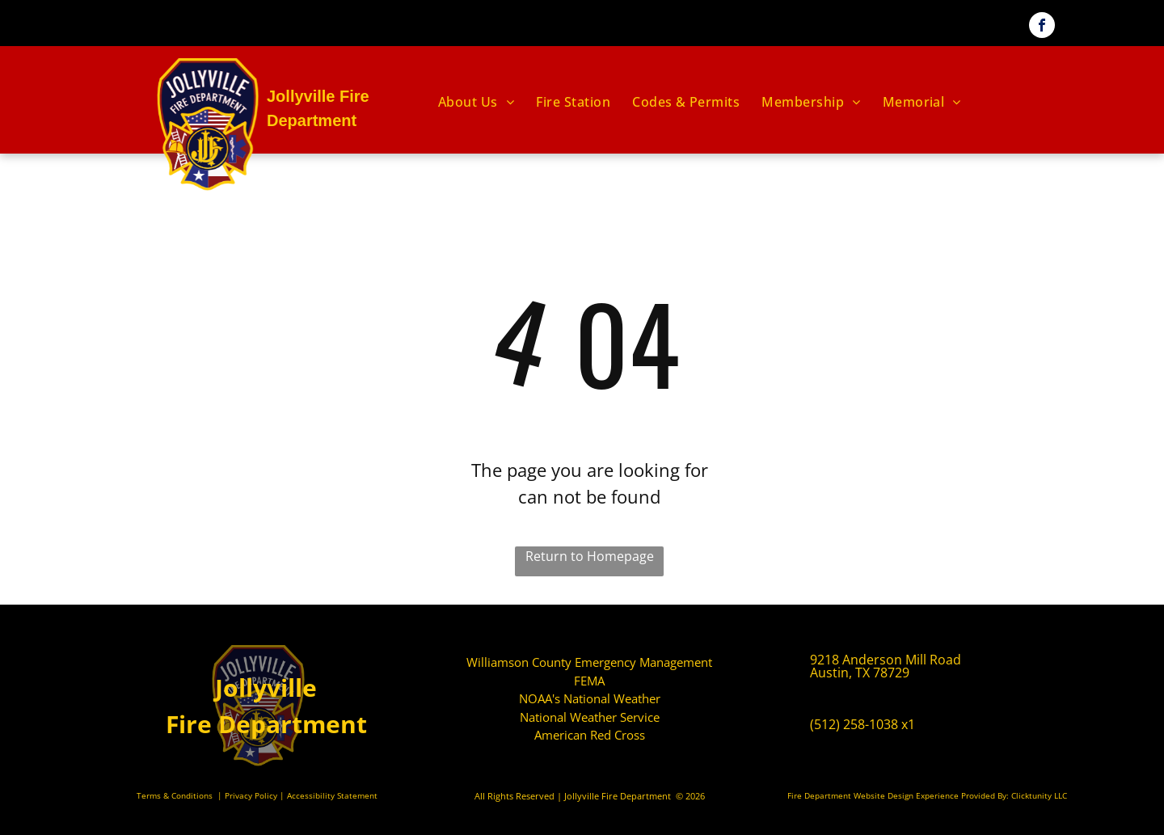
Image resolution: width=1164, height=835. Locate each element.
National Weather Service (590, 717)
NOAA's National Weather (589, 698)
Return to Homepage (589, 556)
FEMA (589, 681)
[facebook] (1042, 27)
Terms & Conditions (175, 795)
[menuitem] (477, 102)
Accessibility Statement (332, 795)
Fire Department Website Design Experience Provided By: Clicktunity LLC (927, 795)
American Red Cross (589, 735)
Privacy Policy (251, 795)
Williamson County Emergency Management (589, 662)
